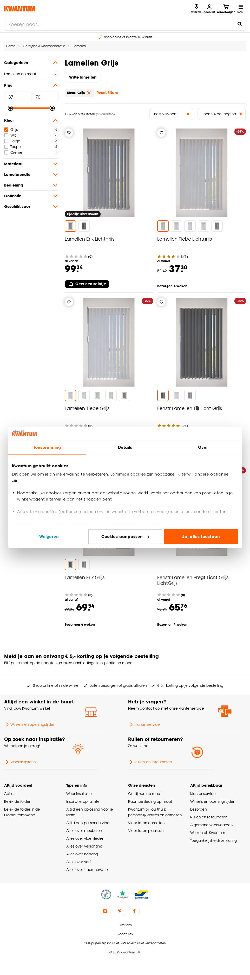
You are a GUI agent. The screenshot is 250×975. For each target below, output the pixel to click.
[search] (125, 24)
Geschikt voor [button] (31, 206)
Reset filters (107, 92)
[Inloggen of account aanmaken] (209, 9)
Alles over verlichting (84, 846)
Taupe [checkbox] (12, 146)
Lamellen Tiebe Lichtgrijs (184, 239)
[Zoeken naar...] (239, 24)
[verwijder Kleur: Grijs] (89, 93)
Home (10, 46)
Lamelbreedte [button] (31, 174)
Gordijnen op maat (145, 793)
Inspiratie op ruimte (83, 801)
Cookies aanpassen (125, 536)
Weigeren (49, 536)
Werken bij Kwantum (207, 832)
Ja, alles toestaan (201, 536)
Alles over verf (78, 861)
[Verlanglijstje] (69, 133)
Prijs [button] (31, 85)
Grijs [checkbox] (11, 129)
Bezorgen (198, 809)
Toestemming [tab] (47, 447)
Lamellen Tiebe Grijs (87, 408)
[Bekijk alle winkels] (196, 9)
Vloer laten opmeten (146, 822)
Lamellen (79, 46)
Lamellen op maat (20, 74)
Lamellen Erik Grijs (84, 577)
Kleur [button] (31, 120)
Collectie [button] (31, 196)
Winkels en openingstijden (29, 724)
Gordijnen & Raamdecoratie (44, 46)
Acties (9, 793)
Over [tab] (203, 447)
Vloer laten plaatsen (145, 830)
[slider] (10, 108)
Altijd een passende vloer (88, 822)
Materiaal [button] (31, 164)
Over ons (125, 925)
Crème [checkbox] (13, 152)
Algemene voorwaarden (211, 825)
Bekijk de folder (17, 801)
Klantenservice (144, 724)
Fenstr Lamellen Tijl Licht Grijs (189, 408)
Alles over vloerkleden (85, 838)
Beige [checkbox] (12, 141)
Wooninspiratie (20, 762)
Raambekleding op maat (150, 801)
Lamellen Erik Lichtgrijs (89, 239)
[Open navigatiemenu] (241, 9)
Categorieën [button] (31, 63)
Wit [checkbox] (10, 135)
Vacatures (125, 934)
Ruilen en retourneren (150, 762)
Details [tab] (125, 447)
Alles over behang (82, 854)
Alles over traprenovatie (87, 869)
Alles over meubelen (84, 830)
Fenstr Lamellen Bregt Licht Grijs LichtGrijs (192, 580)
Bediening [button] (31, 185)
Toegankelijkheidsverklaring (213, 840)
